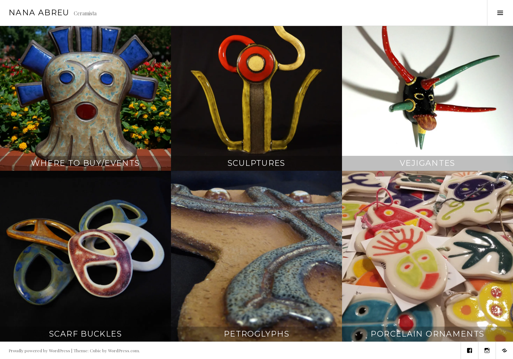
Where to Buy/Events (85, 163)
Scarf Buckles (85, 334)
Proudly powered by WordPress (39, 350)
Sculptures (256, 163)
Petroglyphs (256, 334)
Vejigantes (427, 163)
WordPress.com (123, 350)
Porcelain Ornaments (427, 334)
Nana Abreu (39, 12)
